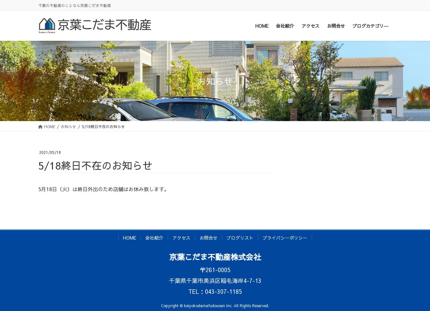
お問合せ (208, 238)
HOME (129, 238)
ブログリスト (240, 238)
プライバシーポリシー (285, 238)
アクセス (181, 238)
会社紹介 (154, 238)
